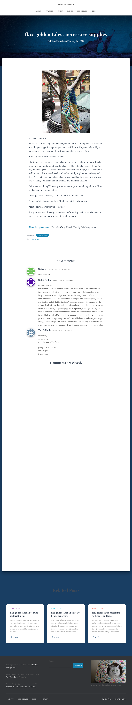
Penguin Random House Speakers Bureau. (21, 687)
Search (51, 661)
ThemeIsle (122, 699)
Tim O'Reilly (44, 330)
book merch (83, 11)
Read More (15, 637)
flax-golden (42, 235)
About (39, 11)
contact (44, 699)
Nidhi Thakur (45, 280)
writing (50, 11)
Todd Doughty (11, 677)
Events (70, 11)
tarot (60, 11)
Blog (94, 11)
